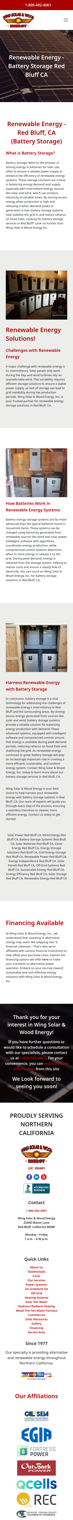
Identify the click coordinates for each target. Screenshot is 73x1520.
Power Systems (36, 1284)
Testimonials (36, 1272)
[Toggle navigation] (66, 20)
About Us (36, 1267)
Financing (36, 1328)
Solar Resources (36, 1319)
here (45, 959)
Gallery (36, 1323)
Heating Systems (36, 1297)
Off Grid (36, 1293)
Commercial (36, 1315)
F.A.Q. (36, 1276)
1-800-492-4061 (38, 5)
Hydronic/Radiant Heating (36, 1306)
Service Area (36, 1332)
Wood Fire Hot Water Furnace (36, 1310)
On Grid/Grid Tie (36, 1289)
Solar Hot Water (36, 1302)
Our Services (36, 1280)
